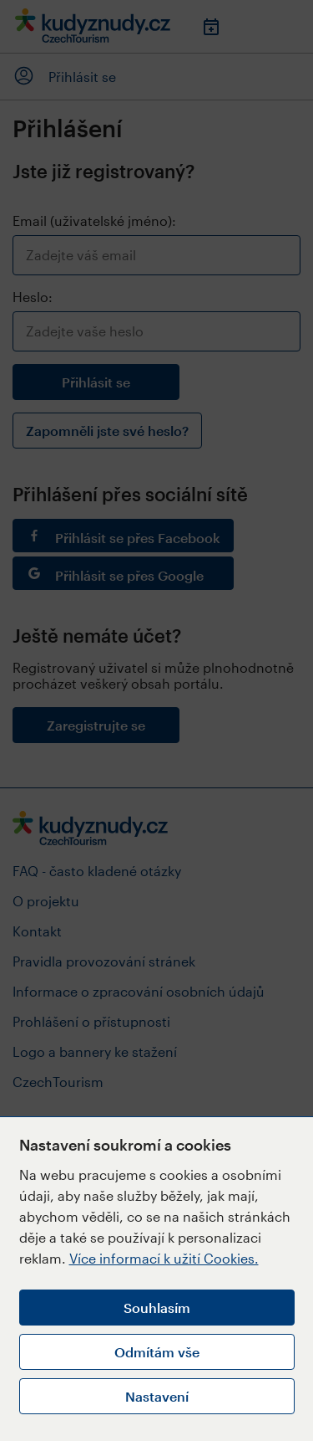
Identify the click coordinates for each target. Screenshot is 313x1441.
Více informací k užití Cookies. (164, 1258)
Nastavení (157, 1396)
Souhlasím (157, 1307)
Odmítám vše (156, 1352)
